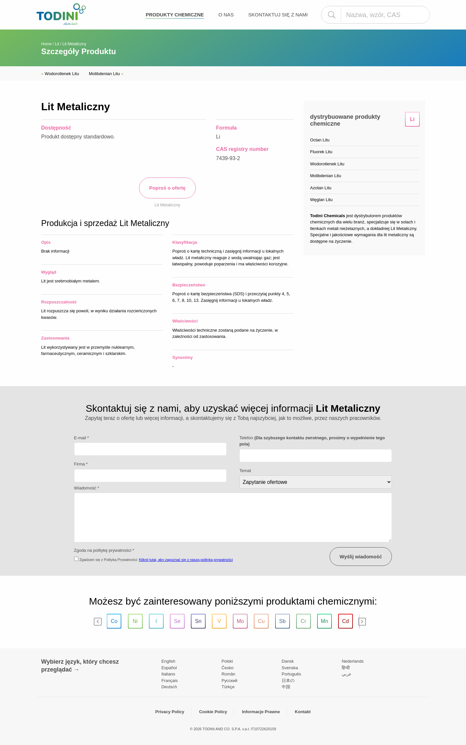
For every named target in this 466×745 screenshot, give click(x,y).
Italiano (168, 674)
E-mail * (81, 437)
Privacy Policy (169, 711)
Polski (227, 661)
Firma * (81, 464)
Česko (227, 667)
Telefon (312, 441)
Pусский (229, 680)
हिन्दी (346, 667)
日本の (288, 680)
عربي (347, 674)
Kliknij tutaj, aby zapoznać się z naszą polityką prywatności (186, 560)
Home (46, 44)
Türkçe (227, 686)
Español (169, 667)
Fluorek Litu (321, 151)
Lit (57, 44)
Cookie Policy (213, 711)
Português (291, 674)
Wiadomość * (86, 488)
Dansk (288, 661)
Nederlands (353, 661)
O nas (226, 14)
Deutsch (169, 686)
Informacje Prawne (261, 711)
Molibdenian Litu (106, 73)
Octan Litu (320, 139)
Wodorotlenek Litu (60, 73)
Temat (245, 470)
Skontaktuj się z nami (278, 14)
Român (228, 674)
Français (169, 680)
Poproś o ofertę (167, 188)
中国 (286, 686)
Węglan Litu (321, 199)
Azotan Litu (321, 187)
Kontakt (303, 711)
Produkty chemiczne (175, 14)
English (168, 661)
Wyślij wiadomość (361, 556)
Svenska (290, 667)
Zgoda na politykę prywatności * (104, 550)
